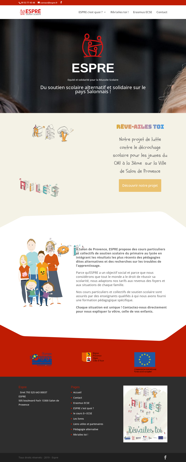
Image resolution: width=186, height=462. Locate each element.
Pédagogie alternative (85, 429)
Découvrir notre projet (140, 185)
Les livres (78, 418)
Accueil (77, 392)
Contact (161, 12)
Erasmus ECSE (142, 12)
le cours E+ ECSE (82, 413)
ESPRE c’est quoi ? (91, 12)
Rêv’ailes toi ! (120, 12)
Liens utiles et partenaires (88, 424)
